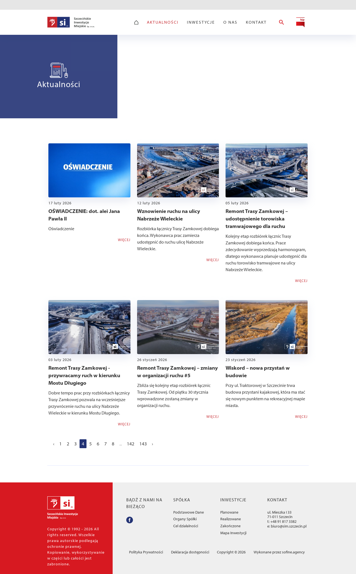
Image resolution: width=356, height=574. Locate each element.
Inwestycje (201, 22)
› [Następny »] (152, 444)
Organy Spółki (185, 519)
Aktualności (163, 22)
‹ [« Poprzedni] (53, 444)
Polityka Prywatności (146, 552)
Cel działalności (185, 526)
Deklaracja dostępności (190, 552)
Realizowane (230, 519)
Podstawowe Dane (188, 512)
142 (130, 444)
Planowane (229, 512)
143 (143, 444)
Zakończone (230, 526)
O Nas (230, 22)
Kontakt (256, 22)
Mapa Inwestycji (233, 533)
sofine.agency (293, 552)
